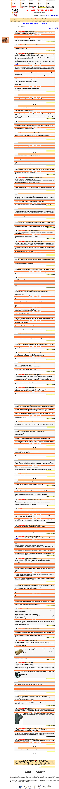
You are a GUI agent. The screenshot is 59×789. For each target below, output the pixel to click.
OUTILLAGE (40, 4)
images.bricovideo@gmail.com (19, 702)
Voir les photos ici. (17, 64)
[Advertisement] (34, 399)
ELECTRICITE (23, 0)
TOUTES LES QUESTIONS (50, 7)
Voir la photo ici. (17, 85)
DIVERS (39, 0)
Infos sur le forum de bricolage (52, 15)
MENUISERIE (31, 3)
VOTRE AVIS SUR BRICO (50, 6)
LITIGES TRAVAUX (41, 6)
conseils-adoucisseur (17, 89)
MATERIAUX (40, 3)
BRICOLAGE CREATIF (32, 6)
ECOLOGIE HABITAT (24, 6)
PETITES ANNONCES (41, 7)
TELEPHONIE (48, 2)
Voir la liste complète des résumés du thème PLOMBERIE (34, 23)
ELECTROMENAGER (15, 4)
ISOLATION (22, 3)
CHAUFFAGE (14, 2)
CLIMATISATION (23, 2)
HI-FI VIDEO (31, 0)
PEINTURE (22, 4)
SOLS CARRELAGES (32, 4)
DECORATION (40, 2)
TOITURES (13, 3)
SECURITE (47, 4)
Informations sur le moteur (53, 28)
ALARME (47, 3)
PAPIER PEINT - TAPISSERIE (50, 0)
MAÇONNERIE (31, 2)
